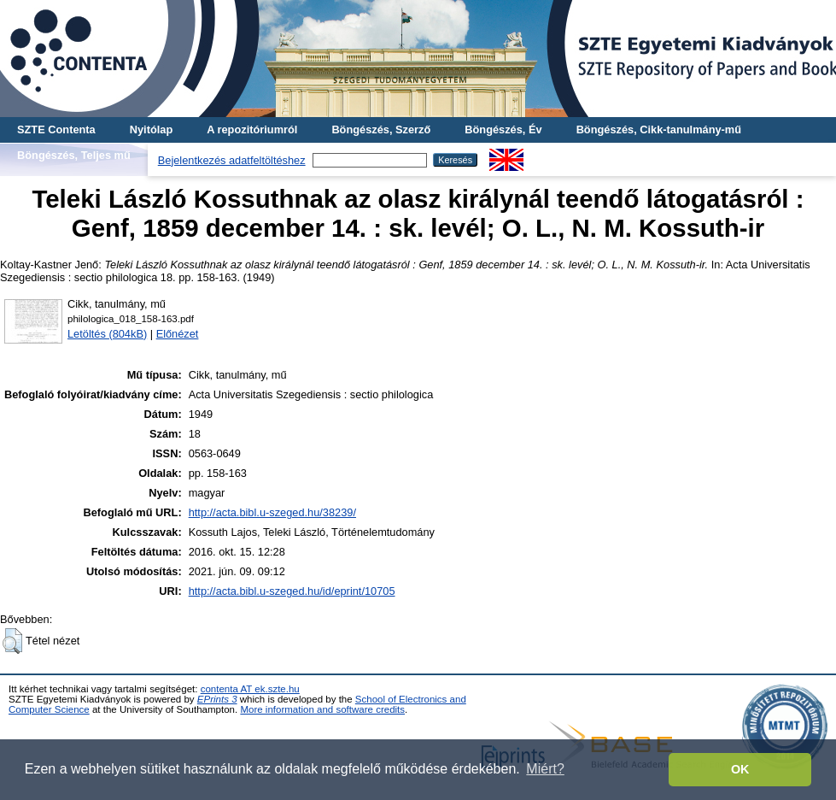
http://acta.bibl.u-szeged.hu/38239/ (272, 512)
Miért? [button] (545, 769)
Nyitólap (151, 129)
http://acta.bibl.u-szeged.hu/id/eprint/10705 (292, 591)
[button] (12, 641)
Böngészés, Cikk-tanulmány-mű (658, 129)
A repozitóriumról (252, 129)
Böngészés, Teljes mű (74, 155)
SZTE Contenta (56, 129)
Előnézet (177, 333)
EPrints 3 (217, 699)
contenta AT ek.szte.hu (250, 689)
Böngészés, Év (503, 129)
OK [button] (740, 769)
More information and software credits (322, 709)
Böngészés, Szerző (380, 129)
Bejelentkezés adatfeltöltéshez (232, 160)
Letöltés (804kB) (107, 333)
